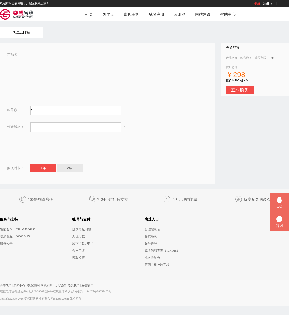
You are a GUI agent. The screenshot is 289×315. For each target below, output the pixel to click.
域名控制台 (152, 258)
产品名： (14, 54)
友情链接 (87, 285)
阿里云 (108, 14)
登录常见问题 (81, 229)
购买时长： (15, 168)
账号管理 (150, 243)
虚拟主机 (131, 14)
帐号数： (14, 110)
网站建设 (202, 14)
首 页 (88, 14)
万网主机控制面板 (157, 265)
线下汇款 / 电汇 (82, 243)
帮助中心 (228, 14)
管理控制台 (152, 229)
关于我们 (6, 285)
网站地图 (46, 285)
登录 (257, 3)
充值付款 (78, 236)
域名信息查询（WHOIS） (162, 250)
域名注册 (156, 14)
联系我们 (73, 285)
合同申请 (78, 250)
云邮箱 (179, 14)
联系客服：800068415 (15, 236)
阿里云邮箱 (21, 32)
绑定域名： (15, 127)
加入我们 (60, 285)
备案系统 (150, 236)
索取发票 (78, 258)
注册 (266, 3)
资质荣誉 (33, 285)
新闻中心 (19, 285)
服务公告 (6, 243)
